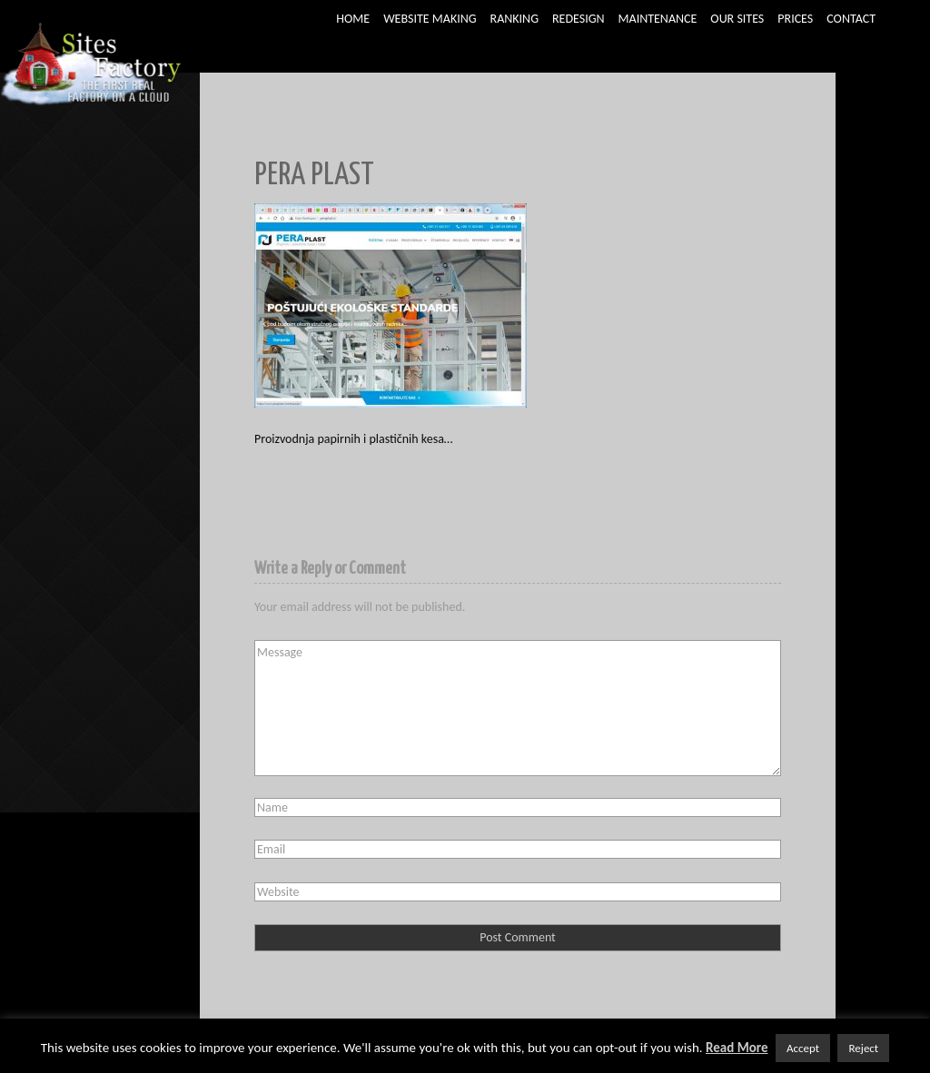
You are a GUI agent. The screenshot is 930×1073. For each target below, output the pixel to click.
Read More (737, 1047)
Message (517, 708)
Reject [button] (863, 1048)
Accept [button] (803, 1048)
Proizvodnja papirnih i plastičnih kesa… (353, 439)
